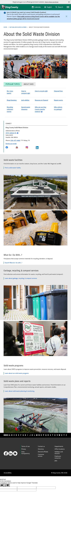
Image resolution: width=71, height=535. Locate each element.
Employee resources (58, 477)
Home (5, 27)
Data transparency (25, 473)
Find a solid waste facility (13, 188)
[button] (69, 2)
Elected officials (43, 472)
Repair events (58, 121)
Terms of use (25, 467)
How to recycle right (41, 112)
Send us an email (11, 164)
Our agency (8, 58)
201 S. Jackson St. (11, 153)
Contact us (41, 467)
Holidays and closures (59, 473)
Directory (41, 470)
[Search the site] (59, 7)
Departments (59, 467)
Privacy (23, 470)
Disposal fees (58, 112)
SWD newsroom (10, 70)
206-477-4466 (15, 161)
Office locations (60, 470)
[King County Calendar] (36, 7)
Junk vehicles (25, 121)
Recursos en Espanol (41, 121)
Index (6, 456)
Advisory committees (11, 67)
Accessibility (7, 493)
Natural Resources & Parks (18, 27)
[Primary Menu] (68, 7)
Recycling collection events (10, 130)
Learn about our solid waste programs (17, 394)
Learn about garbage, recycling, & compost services (21, 299)
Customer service (41, 476)
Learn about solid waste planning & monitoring (19, 412)
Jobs (56, 481)
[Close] (66, 16)
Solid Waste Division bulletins (14, 73)
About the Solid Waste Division (15, 55)
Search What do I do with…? (13, 283)
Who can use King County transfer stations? (40, 130)
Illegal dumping (11, 121)
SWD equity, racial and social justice (16, 64)
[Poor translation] (7, 505)
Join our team (9, 61)
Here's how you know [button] (51, 2)
